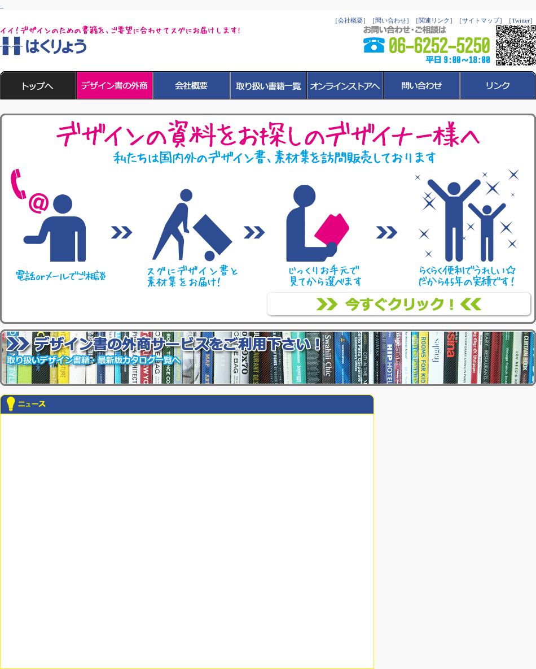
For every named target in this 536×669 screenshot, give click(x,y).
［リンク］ (498, 85)
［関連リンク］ (434, 20)
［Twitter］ (521, 20)
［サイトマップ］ (481, 20)
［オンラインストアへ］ (345, 85)
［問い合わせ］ (390, 20)
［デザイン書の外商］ (115, 85)
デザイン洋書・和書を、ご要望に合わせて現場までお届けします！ (268, 357)
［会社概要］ (350, 20)
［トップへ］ (38, 85)
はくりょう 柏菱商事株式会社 (43, 46)
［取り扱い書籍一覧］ (268, 85)
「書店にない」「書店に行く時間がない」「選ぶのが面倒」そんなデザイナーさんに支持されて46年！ (399, 305)
